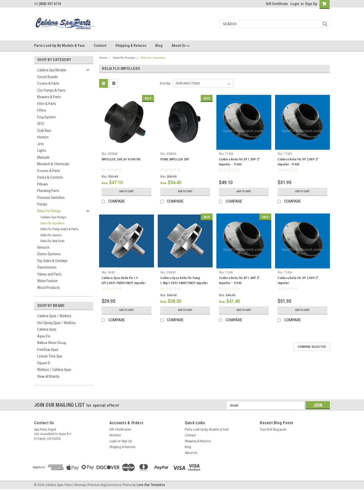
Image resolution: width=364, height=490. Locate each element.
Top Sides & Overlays (52, 261)
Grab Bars (44, 130)
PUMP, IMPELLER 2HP (174, 159)
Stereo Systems (49, 254)
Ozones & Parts (48, 170)
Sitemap (79, 485)
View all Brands (48, 376)
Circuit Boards (47, 77)
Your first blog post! (273, 429)
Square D (43, 363)
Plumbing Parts (48, 190)
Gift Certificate (277, 4)
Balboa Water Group (51, 342)
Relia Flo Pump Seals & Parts (59, 229)
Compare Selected (312, 347)
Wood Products (48, 287)
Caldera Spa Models (51, 70)
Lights (41, 150)
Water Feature (47, 281)
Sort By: (165, 83)
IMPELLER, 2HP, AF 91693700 (121, 159)
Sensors (43, 247)
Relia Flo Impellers (52, 223)
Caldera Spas (46, 329)
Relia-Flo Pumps (49, 211)
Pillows (42, 184)
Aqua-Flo (44, 336)
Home (103, 57)
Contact (100, 45)
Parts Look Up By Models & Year (59, 45)
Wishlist (115, 435)
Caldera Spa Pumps (53, 217)
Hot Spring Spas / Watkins (56, 323)
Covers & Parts (48, 83)
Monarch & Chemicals (53, 164)
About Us (180, 45)
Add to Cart (126, 191)
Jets (40, 144)
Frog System (46, 117)
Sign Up (311, 4)
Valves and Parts (49, 274)
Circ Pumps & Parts (51, 90)
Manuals (43, 157)
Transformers (47, 267)
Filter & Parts (46, 103)
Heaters (43, 137)
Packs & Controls (50, 177)
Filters (41, 110)
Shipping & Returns (130, 45)
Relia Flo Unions (50, 235)
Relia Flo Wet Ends (52, 241)
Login (294, 4)
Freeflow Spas (47, 349)
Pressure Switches (51, 197)
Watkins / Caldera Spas (54, 369)
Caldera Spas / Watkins (54, 316)
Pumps (42, 204)
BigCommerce (111, 485)
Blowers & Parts (49, 97)
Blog (159, 45)
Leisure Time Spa (49, 356)
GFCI (40, 123)
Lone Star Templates (150, 485)
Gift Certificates (120, 429)
